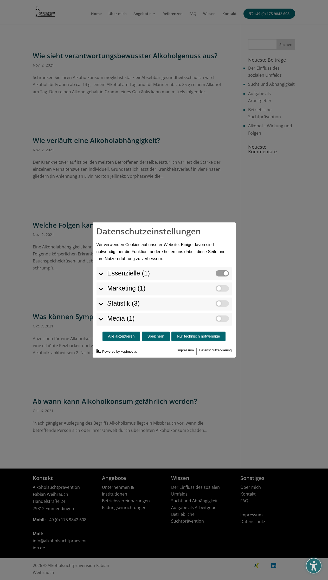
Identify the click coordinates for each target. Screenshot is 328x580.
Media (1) (118, 293)
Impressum (185, 325)
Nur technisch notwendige (198, 311)
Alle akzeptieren (121, 311)
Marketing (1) (123, 263)
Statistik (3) (120, 278)
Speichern (155, 311)
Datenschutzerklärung (215, 325)
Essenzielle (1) (125, 248)
